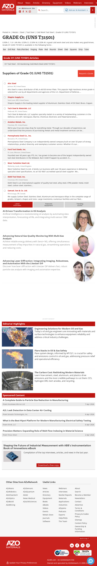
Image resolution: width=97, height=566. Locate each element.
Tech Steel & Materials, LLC (19, 108)
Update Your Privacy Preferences (21, 563)
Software (46, 521)
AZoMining (10, 505)
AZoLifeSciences (30, 501)
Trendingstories (80, 204)
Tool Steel (30, 32)
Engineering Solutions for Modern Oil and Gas (59, 328)
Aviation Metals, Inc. (17, 122)
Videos (45, 508)
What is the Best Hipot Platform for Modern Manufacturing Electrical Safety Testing (47, 420)
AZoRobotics (11, 491)
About (77, 488)
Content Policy (81, 523)
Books (45, 501)
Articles (46, 491)
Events (45, 511)
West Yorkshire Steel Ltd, (19, 163)
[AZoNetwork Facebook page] (23, 11)
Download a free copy (48, 465)
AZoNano (10, 488)
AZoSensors (28, 488)
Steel (22, 32)
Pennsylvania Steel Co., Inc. (19, 135)
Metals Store (48, 515)
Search (78, 491)
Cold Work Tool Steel (45, 32)
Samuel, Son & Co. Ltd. (18, 190)
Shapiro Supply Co (16, 97)
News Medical (29, 498)
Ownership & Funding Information (80, 529)
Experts (62, 515)
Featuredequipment (48, 204)
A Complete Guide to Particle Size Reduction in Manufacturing (35, 400)
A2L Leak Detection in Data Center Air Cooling (27, 410)
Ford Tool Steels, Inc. (17, 149)
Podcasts (62, 511)
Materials (63, 498)
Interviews (63, 491)
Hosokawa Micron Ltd (16, 404)
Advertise (79, 505)
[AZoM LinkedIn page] (20, 11)
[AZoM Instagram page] (30, 11)
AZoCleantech (12, 495)
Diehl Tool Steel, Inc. (16, 177)
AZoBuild (10, 501)
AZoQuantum (28, 491)
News (45, 488)
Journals (46, 518)
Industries (63, 505)
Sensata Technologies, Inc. (17, 414)
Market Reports (65, 495)
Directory (46, 3)
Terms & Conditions (79, 509)
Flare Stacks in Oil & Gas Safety (51, 350)
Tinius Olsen (12, 435)
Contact (78, 501)
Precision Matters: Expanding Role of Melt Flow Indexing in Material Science (43, 430)
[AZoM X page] (27, 11)
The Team (63, 521)
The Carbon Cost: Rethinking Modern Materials (59, 372)
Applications (64, 501)
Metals (15, 32)
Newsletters (80, 498)
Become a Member (83, 495)
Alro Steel (12, 83)
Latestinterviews (17, 204)
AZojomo (62, 508)
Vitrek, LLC (11, 424)
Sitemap (78, 520)
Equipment (47, 498)
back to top (84, 538)
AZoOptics (10, 498)
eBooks (46, 505)
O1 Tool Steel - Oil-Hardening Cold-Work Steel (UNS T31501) (30, 64)
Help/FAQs (63, 518)
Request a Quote (86, 73)
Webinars (63, 488)
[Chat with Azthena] (90, 561)
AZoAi (25, 495)
